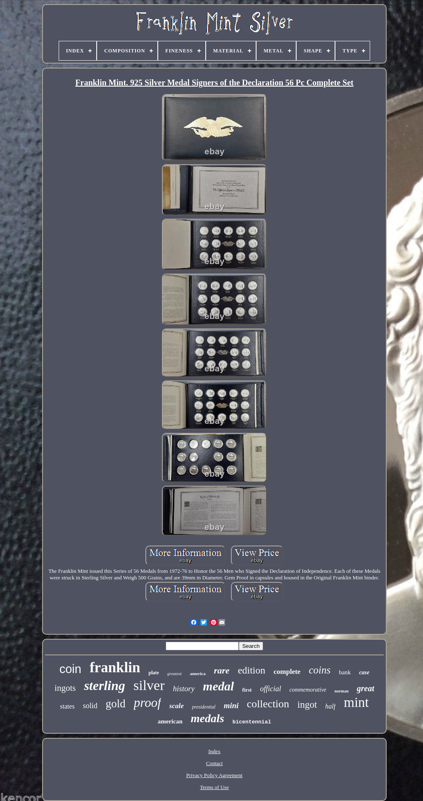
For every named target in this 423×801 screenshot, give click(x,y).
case (364, 672)
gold (116, 703)
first (247, 690)
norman (342, 691)
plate (153, 673)
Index (214, 751)
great (365, 688)
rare (222, 670)
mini (231, 705)
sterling (104, 685)
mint (356, 702)
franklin (115, 667)
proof (147, 702)
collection (268, 704)
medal (218, 686)
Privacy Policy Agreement (214, 775)
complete (286, 672)
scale (176, 706)
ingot (307, 704)
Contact (214, 763)
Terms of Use (214, 787)
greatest (174, 673)
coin (70, 669)
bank (345, 672)
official (270, 689)
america (198, 673)
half (330, 706)
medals (207, 718)
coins (319, 670)
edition (252, 670)
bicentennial (252, 722)
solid (90, 706)
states (67, 706)
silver (149, 685)
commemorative (307, 690)
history (184, 688)
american (170, 721)
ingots (65, 688)
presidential (204, 707)
